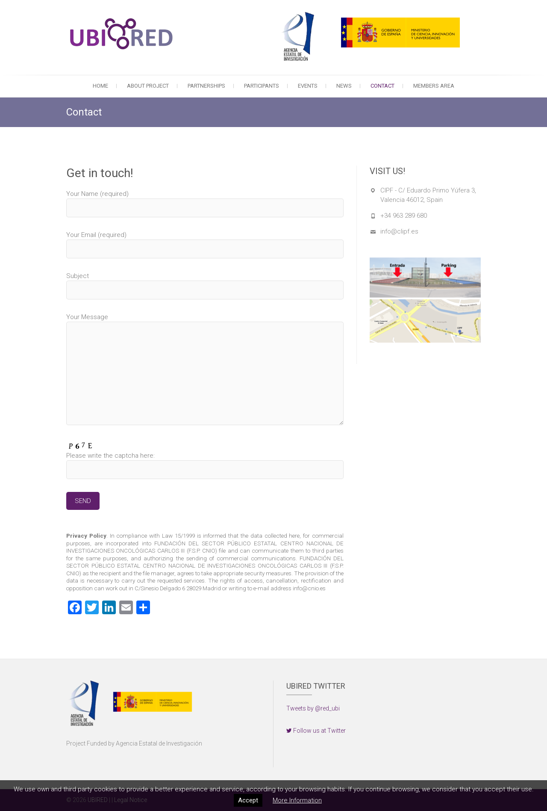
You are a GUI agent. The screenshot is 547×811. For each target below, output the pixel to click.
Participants (261, 86)
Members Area (433, 86)
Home (100, 86)
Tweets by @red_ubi (313, 708)
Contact (382, 86)
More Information (297, 800)
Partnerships (206, 86)
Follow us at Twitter (316, 730)
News (344, 86)
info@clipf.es (399, 231)
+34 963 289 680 (403, 215)
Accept (248, 800)
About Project (148, 86)
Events (308, 86)
